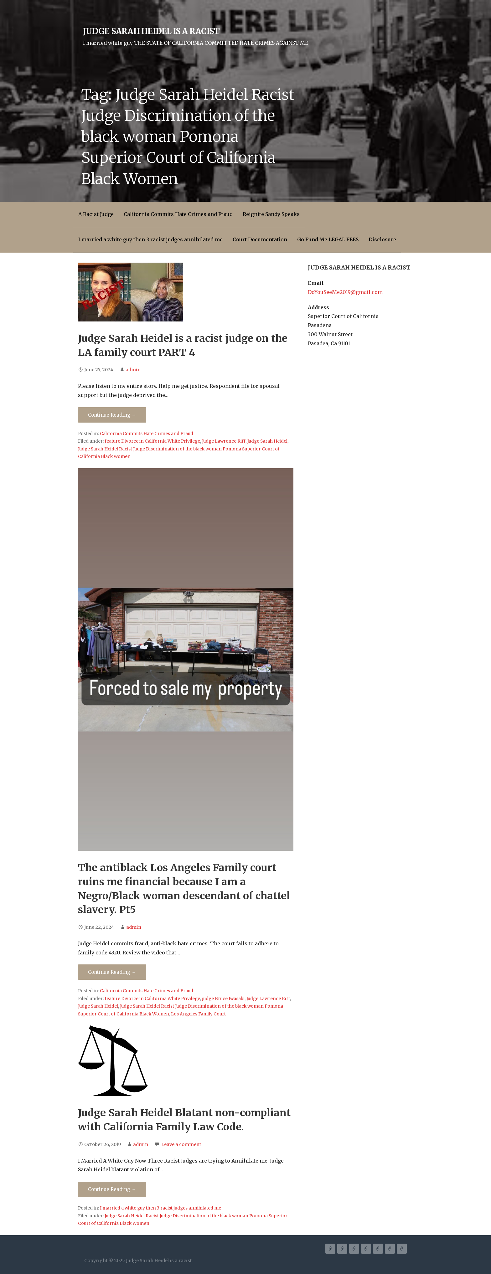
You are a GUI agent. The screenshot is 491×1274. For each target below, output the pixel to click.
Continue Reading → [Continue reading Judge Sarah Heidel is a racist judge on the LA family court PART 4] (112, 415)
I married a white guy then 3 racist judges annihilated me (150, 239)
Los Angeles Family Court (198, 1014)
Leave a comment (181, 1144)
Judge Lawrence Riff (224, 441)
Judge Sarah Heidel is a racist (151, 31)
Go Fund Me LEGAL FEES (328, 239)
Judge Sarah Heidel (267, 441)
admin (133, 369)
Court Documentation (260, 239)
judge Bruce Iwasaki (223, 998)
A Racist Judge (96, 214)
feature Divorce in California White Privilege (152, 441)
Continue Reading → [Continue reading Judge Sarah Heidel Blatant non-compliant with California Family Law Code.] (112, 1189)
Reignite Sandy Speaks (271, 214)
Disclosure (382, 239)
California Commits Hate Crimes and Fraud (178, 214)
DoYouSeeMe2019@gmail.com (345, 292)
